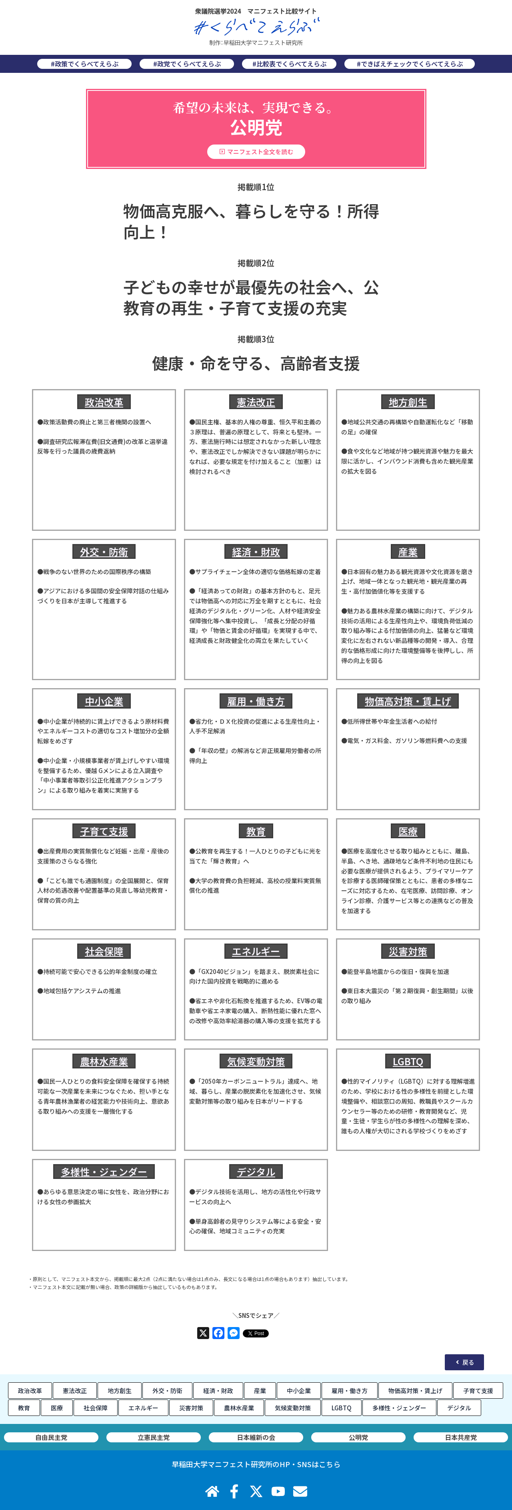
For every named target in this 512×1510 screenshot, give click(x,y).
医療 (408, 831)
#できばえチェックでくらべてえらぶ (410, 63)
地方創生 (408, 402)
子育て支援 (104, 831)
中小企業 (104, 701)
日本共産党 (87, 1437)
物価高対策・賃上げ (408, 701)
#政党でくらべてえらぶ (187, 63)
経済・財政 (256, 551)
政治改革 (104, 402)
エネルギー (256, 951)
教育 (256, 831)
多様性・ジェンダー (104, 1172)
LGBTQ (408, 1061)
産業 (408, 551)
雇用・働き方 (256, 701)
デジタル (256, 1172)
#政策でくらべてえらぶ (84, 63)
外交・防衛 (104, 551)
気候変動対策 (256, 1061)
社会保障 (104, 951)
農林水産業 (104, 1061)
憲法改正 (256, 402)
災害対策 (408, 951)
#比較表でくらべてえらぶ (289, 63)
